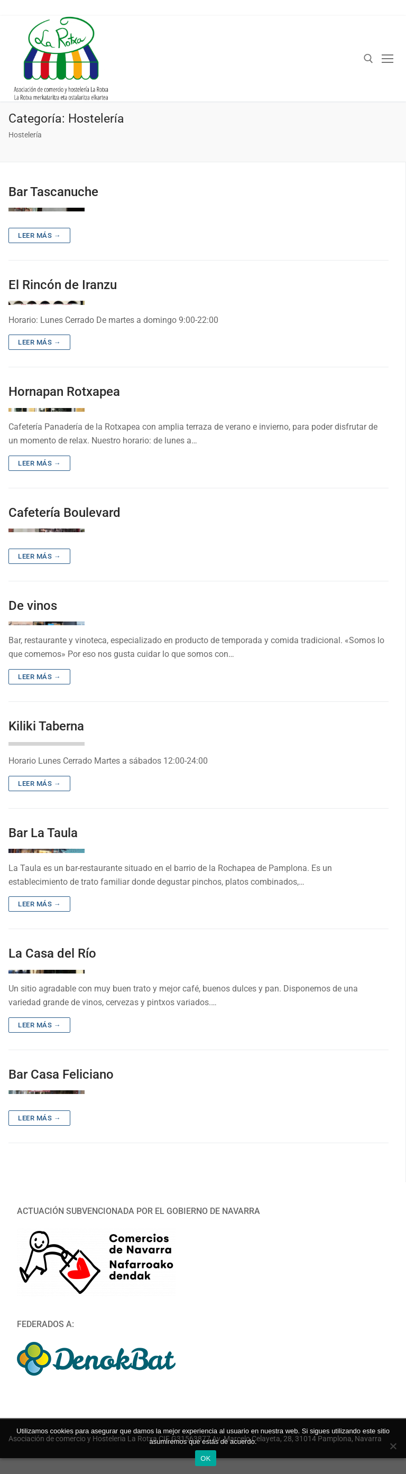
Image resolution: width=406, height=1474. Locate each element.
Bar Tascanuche (53, 191)
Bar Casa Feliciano (61, 1074)
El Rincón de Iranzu (62, 284)
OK (205, 1458)
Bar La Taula (43, 833)
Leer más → (39, 235)
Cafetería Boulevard (64, 512)
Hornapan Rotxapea (64, 391)
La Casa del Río (52, 953)
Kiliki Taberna (46, 726)
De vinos (32, 605)
